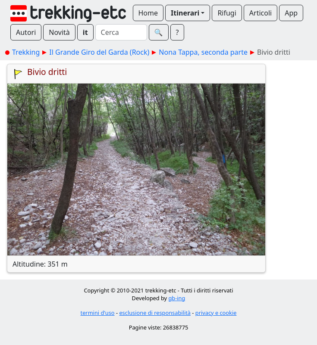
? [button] (177, 32)
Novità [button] (59, 32)
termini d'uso (98, 313)
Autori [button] (26, 32)
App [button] (291, 13)
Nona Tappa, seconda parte (203, 52)
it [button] (85, 32)
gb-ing (176, 298)
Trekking (26, 52)
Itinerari (185, 13)
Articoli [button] (260, 13)
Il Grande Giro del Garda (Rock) (99, 52)
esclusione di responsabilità (155, 313)
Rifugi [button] (226, 13)
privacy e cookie (216, 313)
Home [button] (148, 13)
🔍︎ (158, 32)
